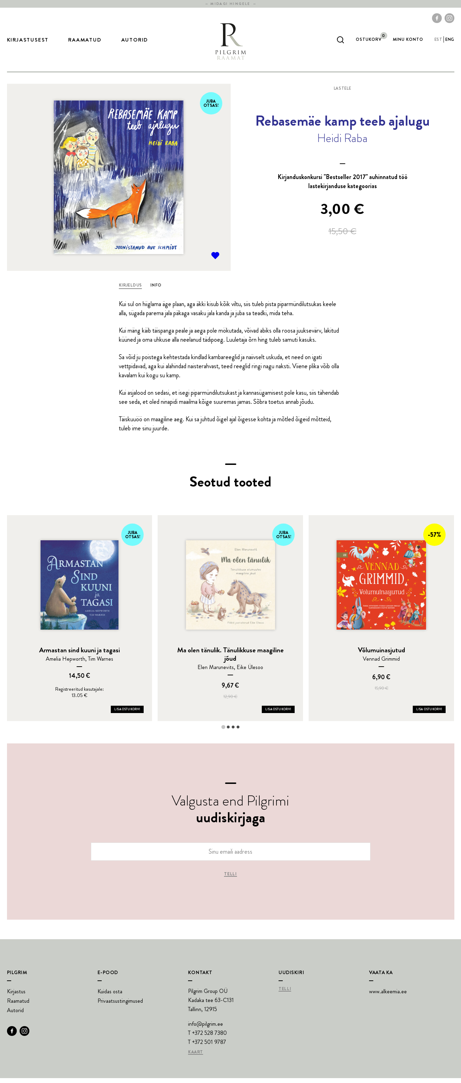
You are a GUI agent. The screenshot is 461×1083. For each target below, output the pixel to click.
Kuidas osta (110, 996)
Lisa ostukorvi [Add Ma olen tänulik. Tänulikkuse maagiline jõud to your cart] (278, 714)
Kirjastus (16, 996)
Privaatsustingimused (120, 1006)
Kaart (195, 1057)
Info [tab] (155, 290)
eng (449, 42)
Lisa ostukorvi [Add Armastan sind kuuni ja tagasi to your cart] (127, 714)
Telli (230, 879)
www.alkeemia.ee (388, 996)
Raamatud (84, 42)
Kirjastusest (28, 42)
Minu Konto (408, 42)
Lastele (342, 93)
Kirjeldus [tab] (130, 290)
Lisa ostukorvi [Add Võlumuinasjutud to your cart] (429, 714)
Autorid (135, 42)
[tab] (223, 732)
